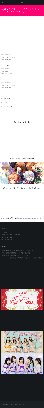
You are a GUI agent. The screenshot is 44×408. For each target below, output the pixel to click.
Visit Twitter (7, 98)
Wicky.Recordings (9, 107)
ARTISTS (6, 102)
